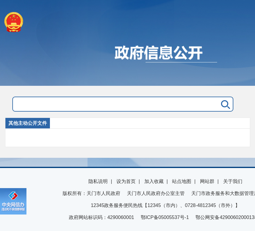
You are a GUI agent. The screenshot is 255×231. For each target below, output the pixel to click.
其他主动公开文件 (27, 123)
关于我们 (232, 181)
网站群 (207, 181)
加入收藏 (154, 181)
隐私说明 (98, 181)
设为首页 (126, 181)
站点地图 (181, 181)
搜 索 (224, 104)
